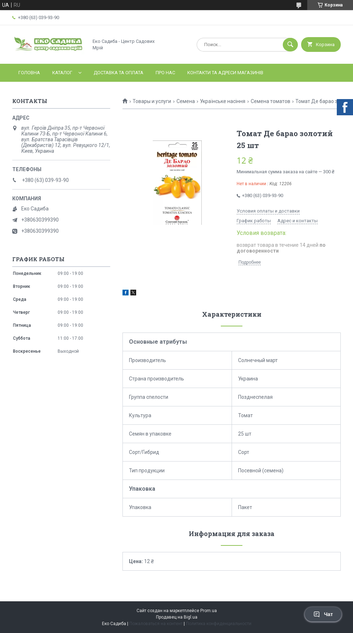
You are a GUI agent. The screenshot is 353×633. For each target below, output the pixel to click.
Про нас (165, 72)
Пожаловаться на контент (156, 623)
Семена (185, 101)
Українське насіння (222, 101)
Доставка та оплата (118, 72)
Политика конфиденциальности (218, 623)
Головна (29, 72)
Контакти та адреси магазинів (225, 72)
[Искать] (290, 45)
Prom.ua (208, 610)
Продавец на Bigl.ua (176, 617)
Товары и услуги (152, 101)
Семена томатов (270, 101)
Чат (323, 614)
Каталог (62, 72)
